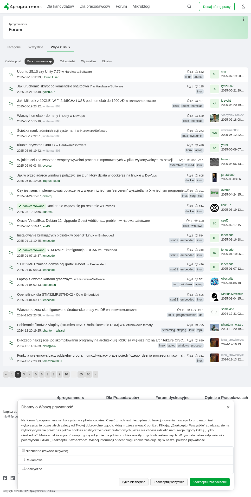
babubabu (49, 285)
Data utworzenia (37, 61)
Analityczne (32, 469)
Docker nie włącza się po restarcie (73, 206)
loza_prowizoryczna (234, 339)
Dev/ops (79, 116)
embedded (187, 240)
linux (188, 76)
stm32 (174, 240)
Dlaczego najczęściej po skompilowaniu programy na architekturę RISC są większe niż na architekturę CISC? (101, 340)
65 (81, 374)
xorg (192, 195)
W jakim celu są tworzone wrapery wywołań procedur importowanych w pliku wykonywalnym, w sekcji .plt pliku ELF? (106, 160)
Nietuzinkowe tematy (138, 325)
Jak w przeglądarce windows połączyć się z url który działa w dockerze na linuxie (79, 175)
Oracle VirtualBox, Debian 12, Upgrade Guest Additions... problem (67, 220)
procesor (197, 345)
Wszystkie (35, 47)
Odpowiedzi (67, 61)
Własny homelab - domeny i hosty (43, 116)
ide (200, 315)
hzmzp (225, 159)
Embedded (106, 235)
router (185, 106)
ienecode (49, 240)
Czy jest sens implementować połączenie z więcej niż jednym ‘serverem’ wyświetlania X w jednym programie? (101, 190)
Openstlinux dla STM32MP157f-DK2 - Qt (48, 294)
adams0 (48, 212)
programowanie (186, 315)
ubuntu (198, 76)
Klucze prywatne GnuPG (36, 145)
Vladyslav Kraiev (232, 115)
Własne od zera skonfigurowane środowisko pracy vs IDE (61, 310)
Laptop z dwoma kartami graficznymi (45, 279)
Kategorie (14, 47)
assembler (176, 165)
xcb (200, 195)
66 (88, 374)
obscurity (227, 278)
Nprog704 (49, 346)
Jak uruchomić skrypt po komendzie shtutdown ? (54, 86)
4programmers (18, 24)
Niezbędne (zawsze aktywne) (45, 451)
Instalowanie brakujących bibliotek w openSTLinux (55, 235)
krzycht (226, 100)
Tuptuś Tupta (51, 181)
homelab (196, 106)
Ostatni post (13, 61)
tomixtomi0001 (52, 361)
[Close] (228, 407)
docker (190, 180)
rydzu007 (49, 92)
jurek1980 (228, 175)
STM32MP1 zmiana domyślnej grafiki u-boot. (51, 264)
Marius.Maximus (232, 294)
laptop (199, 150)
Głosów (107, 61)
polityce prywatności (191, 440)
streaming (168, 330)
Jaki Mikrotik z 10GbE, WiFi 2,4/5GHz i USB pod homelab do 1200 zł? (71, 101)
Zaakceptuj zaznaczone (210, 482)
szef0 (46, 226)
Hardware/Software (78, 71)
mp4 (199, 330)
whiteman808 (51, 106)
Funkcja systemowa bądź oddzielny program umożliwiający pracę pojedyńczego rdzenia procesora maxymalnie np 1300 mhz (113, 355)
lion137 (226, 205)
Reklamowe (32, 460)
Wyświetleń (88, 61)
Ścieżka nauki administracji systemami (46, 130)
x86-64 (189, 165)
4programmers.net (49, 420)
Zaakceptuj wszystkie (169, 482)
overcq (47, 165)
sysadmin (196, 135)
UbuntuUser (51, 77)
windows (196, 226)
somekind (227, 309)
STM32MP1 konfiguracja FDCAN (72, 250)
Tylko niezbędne (133, 482)
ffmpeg (181, 330)
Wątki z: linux (60, 47)
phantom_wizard (54, 330)
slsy (224, 71)
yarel (224, 145)
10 (66, 374)
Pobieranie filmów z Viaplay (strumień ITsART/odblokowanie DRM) (68, 325)
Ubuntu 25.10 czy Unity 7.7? (39, 71)
